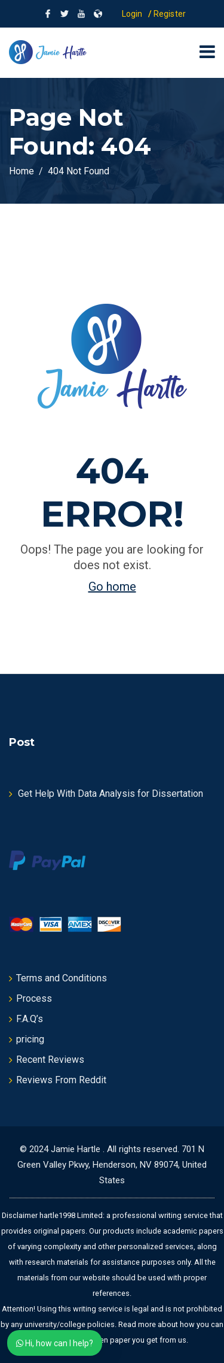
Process (34, 998)
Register (170, 14)
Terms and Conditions (61, 978)
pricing (30, 1039)
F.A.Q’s (29, 1018)
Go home (112, 586)
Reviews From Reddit (61, 1080)
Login (132, 14)
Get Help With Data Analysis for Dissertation (110, 793)
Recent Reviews (50, 1059)
